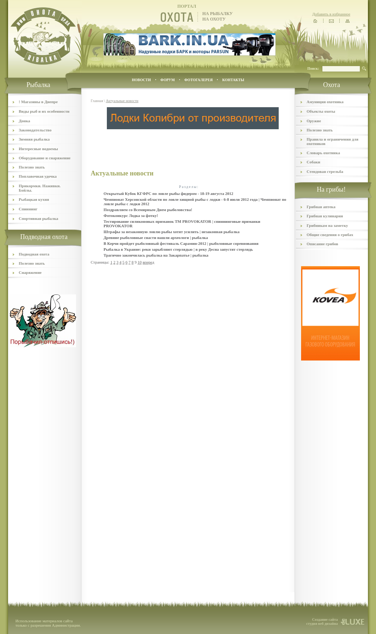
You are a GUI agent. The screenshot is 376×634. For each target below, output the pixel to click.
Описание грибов (322, 244)
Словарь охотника (323, 153)
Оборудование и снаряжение (44, 158)
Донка (24, 121)
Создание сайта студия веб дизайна (322, 621)
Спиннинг (28, 209)
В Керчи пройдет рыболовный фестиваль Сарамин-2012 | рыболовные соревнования (181, 243)
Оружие (314, 121)
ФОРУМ (167, 80)
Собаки (313, 162)
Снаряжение (30, 272)
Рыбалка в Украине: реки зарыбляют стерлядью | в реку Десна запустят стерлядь (178, 249)
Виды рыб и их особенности (44, 111)
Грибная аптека (321, 206)
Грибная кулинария (325, 216)
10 (140, 262)
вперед (148, 262)
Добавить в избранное (331, 14)
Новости (141, 80)
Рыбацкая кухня (34, 199)
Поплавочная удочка (38, 176)
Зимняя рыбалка (34, 139)
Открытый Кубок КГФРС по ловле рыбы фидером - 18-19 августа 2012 (168, 193)
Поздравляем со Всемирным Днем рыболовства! (148, 209)
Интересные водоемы (38, 148)
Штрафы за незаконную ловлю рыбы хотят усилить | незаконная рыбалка (171, 231)
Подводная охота (34, 254)
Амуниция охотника (325, 101)
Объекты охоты (321, 111)
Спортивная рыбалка (38, 218)
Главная (97, 101)
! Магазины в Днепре (38, 101)
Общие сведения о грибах (330, 234)
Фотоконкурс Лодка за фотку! (131, 215)
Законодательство (35, 130)
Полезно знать (32, 167)
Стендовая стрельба (325, 171)
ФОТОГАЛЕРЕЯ (198, 80)
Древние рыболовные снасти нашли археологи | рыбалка (156, 237)
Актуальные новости (122, 101)
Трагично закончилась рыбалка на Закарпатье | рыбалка (156, 255)
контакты (233, 80)
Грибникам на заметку (327, 225)
